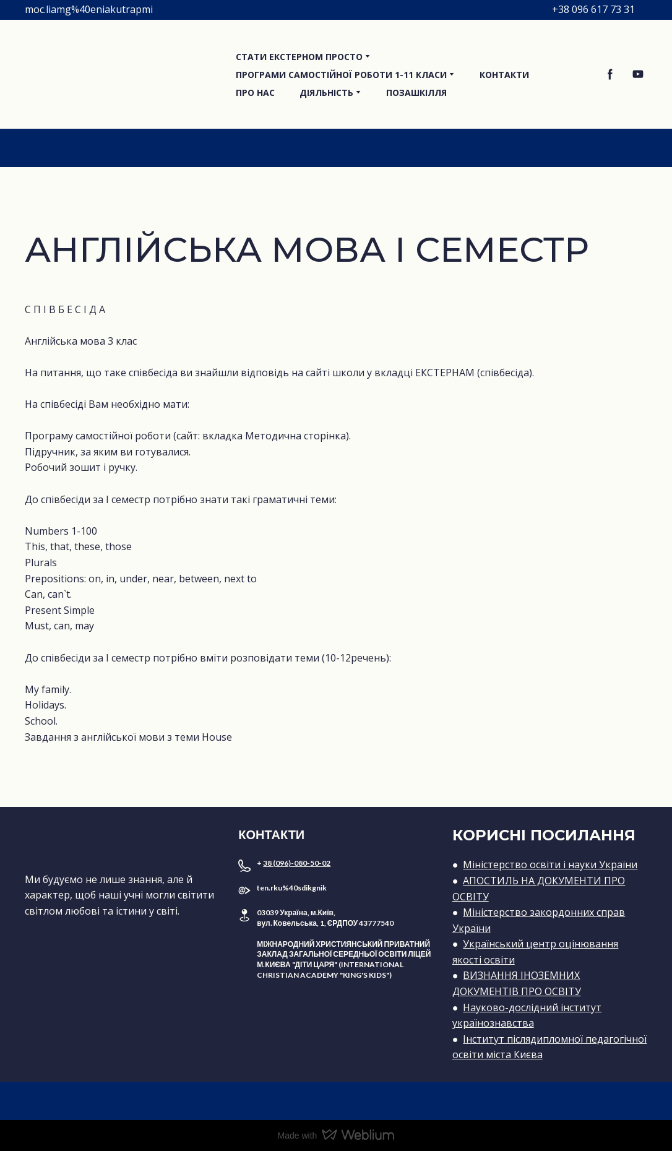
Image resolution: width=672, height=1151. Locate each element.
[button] (610, 74)
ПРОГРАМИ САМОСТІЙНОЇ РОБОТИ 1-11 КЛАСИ (341, 74)
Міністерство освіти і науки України (550, 864)
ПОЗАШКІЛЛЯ (416, 92)
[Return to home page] (121, 74)
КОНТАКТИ (504, 74)
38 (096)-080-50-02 (296, 863)
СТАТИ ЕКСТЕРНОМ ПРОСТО (299, 57)
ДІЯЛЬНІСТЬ (326, 92)
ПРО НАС (255, 92)
